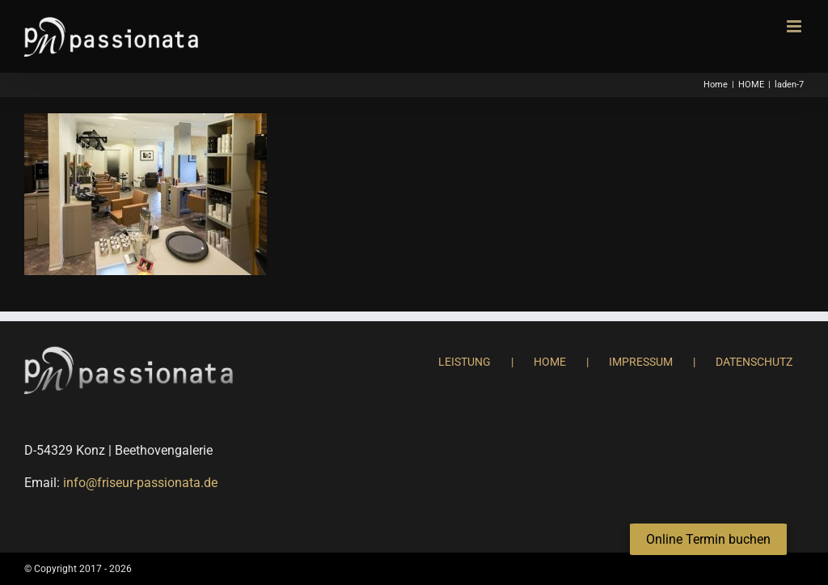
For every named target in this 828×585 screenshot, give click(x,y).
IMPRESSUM (641, 361)
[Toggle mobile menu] (795, 26)
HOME (550, 361)
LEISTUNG (464, 361)
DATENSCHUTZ (754, 361)
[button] (708, 540)
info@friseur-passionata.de (140, 482)
